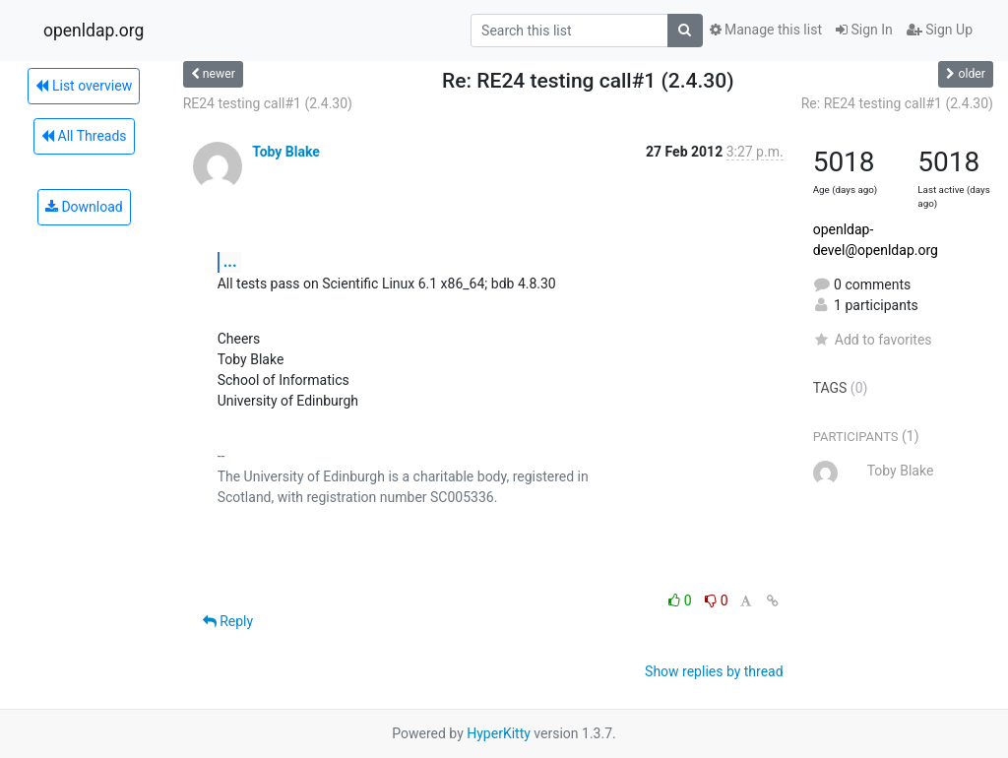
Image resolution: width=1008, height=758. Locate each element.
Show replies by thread (714, 671)
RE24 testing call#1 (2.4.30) (267, 103)
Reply (228, 621)
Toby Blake (286, 151)
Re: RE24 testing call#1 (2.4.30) (897, 103)
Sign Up (940, 29)
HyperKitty (499, 733)
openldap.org (93, 30)
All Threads (83, 136)
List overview (83, 86)
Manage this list (766, 29)
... (230, 261)
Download (84, 207)
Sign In (864, 29)
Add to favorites (872, 339)
